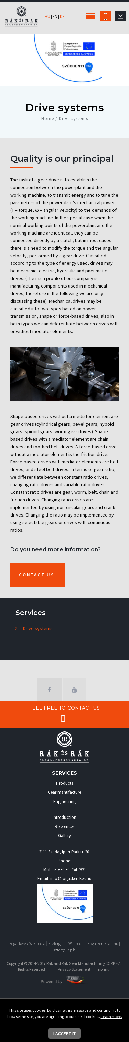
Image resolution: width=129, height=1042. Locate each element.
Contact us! (38, 575)
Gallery (64, 835)
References (65, 827)
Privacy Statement (74, 969)
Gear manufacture (65, 792)
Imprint (102, 969)
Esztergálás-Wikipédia (67, 943)
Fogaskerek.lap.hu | (104, 943)
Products (64, 783)
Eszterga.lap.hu (65, 949)
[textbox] (64, 244)
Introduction (64, 817)
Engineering (64, 801)
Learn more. (111, 1016)
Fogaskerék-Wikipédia (27, 943)
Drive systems (38, 628)
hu (47, 16)
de (62, 16)
